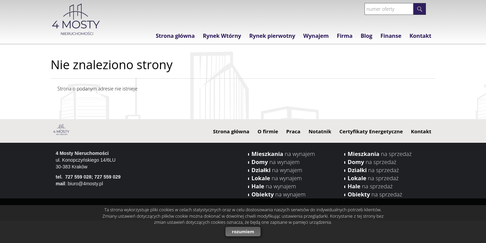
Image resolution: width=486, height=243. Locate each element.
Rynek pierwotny (272, 35)
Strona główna (175, 35)
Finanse (390, 35)
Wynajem (316, 35)
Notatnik (319, 131)
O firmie (268, 131)
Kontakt (420, 35)
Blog (366, 35)
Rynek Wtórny (222, 35)
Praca (293, 131)
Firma (345, 35)
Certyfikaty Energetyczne (371, 131)
